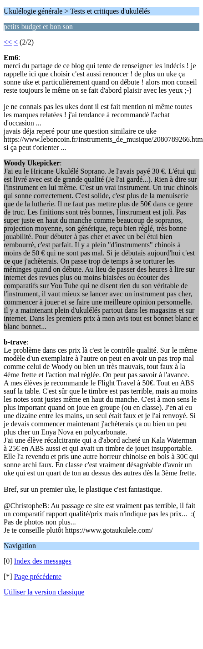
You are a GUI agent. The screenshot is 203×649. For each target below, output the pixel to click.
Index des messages (42, 561)
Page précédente (37, 576)
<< (8, 42)
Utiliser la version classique (44, 592)
